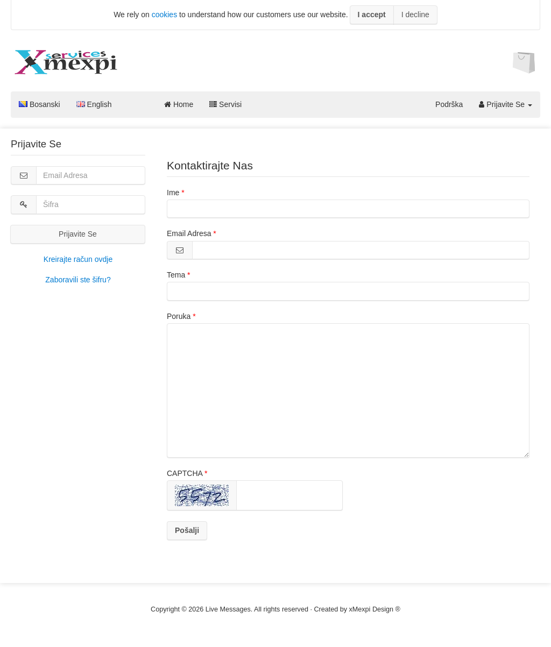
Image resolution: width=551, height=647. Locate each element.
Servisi (225, 104)
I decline (415, 14)
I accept (372, 14)
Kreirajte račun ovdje (78, 259)
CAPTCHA (184, 473)
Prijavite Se (505, 104)
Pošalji (187, 530)
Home (178, 104)
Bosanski (39, 104)
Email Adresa (189, 233)
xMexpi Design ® (374, 609)
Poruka (178, 316)
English (94, 104)
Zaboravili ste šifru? (77, 279)
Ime (173, 192)
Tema (176, 275)
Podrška (449, 104)
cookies (164, 14)
